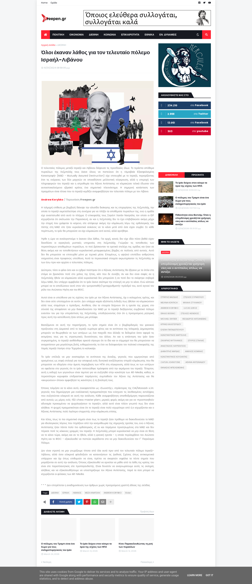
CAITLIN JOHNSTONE (170, 362)
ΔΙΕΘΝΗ (61, 45)
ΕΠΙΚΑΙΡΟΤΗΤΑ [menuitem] (130, 34)
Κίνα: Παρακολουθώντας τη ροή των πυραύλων (136, 545)
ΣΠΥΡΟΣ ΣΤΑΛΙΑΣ (196, 340)
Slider (128, 492)
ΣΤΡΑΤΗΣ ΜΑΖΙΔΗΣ (169, 297)
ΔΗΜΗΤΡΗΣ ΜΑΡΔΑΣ (170, 351)
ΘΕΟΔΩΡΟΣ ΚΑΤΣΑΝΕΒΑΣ (194, 318)
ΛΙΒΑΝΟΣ (77, 492)
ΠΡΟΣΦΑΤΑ (198, 175)
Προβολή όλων (147, 511)
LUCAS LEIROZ (190, 308)
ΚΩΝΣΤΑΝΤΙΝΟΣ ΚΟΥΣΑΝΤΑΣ (174, 356)
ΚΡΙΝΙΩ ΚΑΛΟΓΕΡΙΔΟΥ (171, 324)
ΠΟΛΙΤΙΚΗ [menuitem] (58, 34)
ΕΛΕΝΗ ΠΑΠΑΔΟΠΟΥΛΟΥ (172, 329)
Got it (209, 575)
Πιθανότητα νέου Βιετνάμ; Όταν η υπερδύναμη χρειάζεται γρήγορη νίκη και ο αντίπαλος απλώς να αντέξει (193, 219)
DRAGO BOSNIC (168, 313)
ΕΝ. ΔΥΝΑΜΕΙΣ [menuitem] (168, 34)
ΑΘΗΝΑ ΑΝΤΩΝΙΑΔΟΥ (195, 362)
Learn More (194, 575)
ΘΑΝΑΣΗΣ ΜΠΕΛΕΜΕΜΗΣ (172, 367)
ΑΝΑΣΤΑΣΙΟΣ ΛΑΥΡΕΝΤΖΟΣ (173, 346)
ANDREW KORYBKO (112, 492)
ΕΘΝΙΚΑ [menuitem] (149, 34)
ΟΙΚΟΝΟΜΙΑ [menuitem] (76, 34)
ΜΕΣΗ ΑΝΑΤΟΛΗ (92, 492)
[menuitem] (45, 34)
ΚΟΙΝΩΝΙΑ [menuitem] (110, 34)
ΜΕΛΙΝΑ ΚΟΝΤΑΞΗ (169, 302)
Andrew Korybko (52, 199)
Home (44, 2)
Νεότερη (47, 562)
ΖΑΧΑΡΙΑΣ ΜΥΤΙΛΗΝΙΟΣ (171, 340)
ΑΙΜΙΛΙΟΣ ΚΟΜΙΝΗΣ (194, 351)
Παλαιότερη (146, 562)
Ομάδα (54, 2)
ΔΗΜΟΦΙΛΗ (171, 175)
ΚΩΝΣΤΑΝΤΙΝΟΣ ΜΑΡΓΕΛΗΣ (173, 335)
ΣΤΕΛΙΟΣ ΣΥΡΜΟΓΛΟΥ (193, 297)
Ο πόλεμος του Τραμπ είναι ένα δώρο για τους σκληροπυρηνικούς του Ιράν (58, 547)
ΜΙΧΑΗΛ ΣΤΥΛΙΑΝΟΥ (192, 302)
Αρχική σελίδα (48, 45)
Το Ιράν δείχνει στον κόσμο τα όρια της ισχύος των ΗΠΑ (96, 545)
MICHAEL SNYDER (169, 318)
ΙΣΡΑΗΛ (65, 492)
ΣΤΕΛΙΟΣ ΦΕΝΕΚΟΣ (190, 313)
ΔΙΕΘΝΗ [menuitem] (93, 34)
